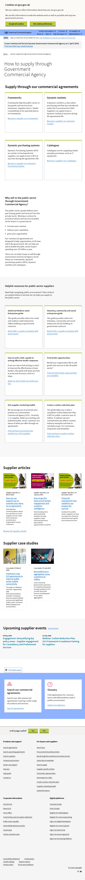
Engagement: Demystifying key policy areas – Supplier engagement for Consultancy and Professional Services (20, 643)
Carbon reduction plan (11, 834)
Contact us (7, 778)
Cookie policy (29, 859)
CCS (9, 418)
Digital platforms (75, 34)
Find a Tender (55, 808)
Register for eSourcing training (61, 817)
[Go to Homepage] (75, 860)
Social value (7, 830)
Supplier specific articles (45, 769)
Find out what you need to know (18, 46)
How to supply (42, 765)
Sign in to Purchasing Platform (61, 838)
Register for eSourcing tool (59, 826)
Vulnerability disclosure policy (14, 826)
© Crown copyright (75, 867)
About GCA (7, 808)
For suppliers (74, 31)
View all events (53, 628)
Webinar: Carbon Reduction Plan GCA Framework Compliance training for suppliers (60, 641)
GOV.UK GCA (7, 804)
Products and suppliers (47, 31)
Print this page (14, 670)
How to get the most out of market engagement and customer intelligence (42, 503)
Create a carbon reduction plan (48, 782)
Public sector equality (11, 821)
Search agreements (10, 747)
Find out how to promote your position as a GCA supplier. (20, 432)
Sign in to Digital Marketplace (60, 821)
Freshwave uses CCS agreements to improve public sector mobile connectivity (14, 578)
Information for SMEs (44, 778)
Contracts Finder (56, 804)
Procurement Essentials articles (48, 752)
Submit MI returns (43, 790)
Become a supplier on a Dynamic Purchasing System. (22, 164)
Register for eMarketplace (59, 813)
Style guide (7, 773)
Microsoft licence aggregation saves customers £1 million (42, 575)
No (44, 730)
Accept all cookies (16, 24)
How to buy (41, 747)
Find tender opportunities (46, 773)
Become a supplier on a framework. (23, 118)
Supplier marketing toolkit (46, 786)
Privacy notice (8, 864)
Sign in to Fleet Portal (57, 830)
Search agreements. (15, 708)
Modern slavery (24, 862)
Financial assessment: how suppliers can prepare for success (69, 503)
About (40, 34)
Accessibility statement (11, 859)
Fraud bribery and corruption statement (17, 817)
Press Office (7, 813)
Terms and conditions (26, 864)
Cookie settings (8, 862)
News (48, 34)
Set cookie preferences (42, 24)
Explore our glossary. (56, 705)
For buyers (62, 31)
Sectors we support (10, 765)
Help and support (59, 34)
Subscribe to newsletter (45, 760)
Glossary (6, 769)
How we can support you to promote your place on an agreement (14, 502)
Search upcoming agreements (14, 752)
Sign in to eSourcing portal (59, 834)
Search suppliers (9, 756)
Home (5, 54)
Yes (33, 730)
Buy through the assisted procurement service (53, 756)
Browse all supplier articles (15, 531)
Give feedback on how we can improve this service (57, 38)
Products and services (11, 760)
